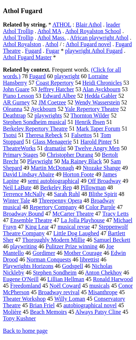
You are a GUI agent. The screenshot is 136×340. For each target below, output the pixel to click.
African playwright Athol (99, 38)
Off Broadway (104, 181)
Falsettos (81, 135)
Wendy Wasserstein (97, 102)
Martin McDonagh (52, 168)
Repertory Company (53, 207)
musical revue (74, 227)
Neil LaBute (17, 187)
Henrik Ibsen (90, 122)
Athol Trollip (18, 38)
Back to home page (25, 331)
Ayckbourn (43, 109)
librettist (89, 259)
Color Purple (100, 207)
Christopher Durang (70, 155)
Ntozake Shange (101, 168)
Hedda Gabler (101, 96)
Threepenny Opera (60, 200)
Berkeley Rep (56, 187)
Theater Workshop (24, 299)
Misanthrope (103, 292)
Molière (12, 312)
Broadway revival (58, 292)
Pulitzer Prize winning (72, 246)
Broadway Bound (23, 214)
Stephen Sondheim (55, 272)
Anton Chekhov (103, 272)
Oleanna (12, 109)
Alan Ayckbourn (101, 89)
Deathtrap (14, 115)
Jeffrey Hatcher (56, 89)
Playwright (40, 161)
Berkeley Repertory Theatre (35, 128)
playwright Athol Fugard (94, 51)
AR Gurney (16, 102)
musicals (99, 286)
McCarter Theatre (73, 214)
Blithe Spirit (102, 194)
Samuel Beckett (112, 240)
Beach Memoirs (48, 312)
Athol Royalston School (93, 31)
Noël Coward (65, 286)
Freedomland (25, 286)
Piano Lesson (18, 96)
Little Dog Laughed (76, 233)
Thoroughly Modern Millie (53, 240)
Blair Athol (89, 24)
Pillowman (93, 187)
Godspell (72, 266)
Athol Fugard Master (27, 57)
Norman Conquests (48, 259)
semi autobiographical (53, 181)
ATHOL (61, 24)
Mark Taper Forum (98, 128)
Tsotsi (10, 135)
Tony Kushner (19, 318)
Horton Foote (78, 174)
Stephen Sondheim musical (34, 122)
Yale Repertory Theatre (92, 109)
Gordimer (44, 253)
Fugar (52, 51)
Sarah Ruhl (67, 194)
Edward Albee (59, 96)
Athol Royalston (22, 44)
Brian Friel (42, 305)
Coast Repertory (55, 83)
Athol (51, 44)
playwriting (23, 246)
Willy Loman (69, 299)
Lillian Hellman (65, 279)
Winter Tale (16, 200)
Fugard (33, 51)
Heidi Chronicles (102, 83)
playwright (66, 76)
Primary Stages (20, 155)
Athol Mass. (51, 38)
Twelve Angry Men (97, 148)
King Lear (37, 227)
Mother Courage (83, 253)
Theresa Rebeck (44, 135)
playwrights (48, 115)
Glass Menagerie (52, 142)
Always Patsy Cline (98, 312)
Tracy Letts (115, 214)
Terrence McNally (24, 194)
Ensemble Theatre (31, 220)
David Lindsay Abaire (28, 174)
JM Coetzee (52, 102)
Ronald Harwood (113, 279)
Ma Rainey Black (81, 161)
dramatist (55, 148)
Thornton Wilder (89, 115)
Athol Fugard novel (88, 44)
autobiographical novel (90, 305)
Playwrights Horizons (28, 266)
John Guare (16, 89)
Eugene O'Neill (20, 279)
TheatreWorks (19, 148)
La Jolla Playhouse (83, 220)
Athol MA (49, 31)
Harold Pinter (96, 142)
